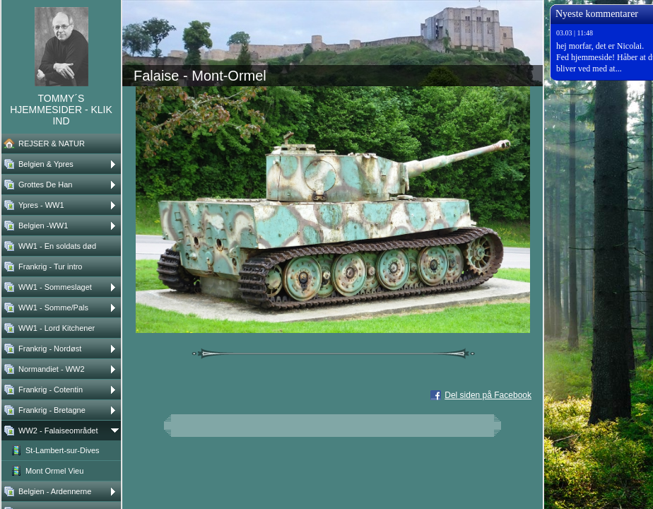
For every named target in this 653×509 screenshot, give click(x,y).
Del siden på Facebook (488, 395)
